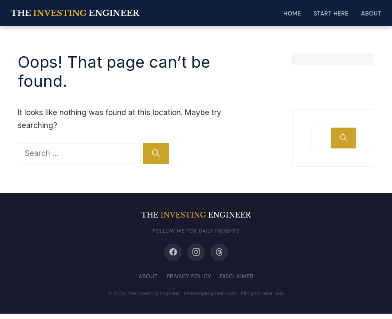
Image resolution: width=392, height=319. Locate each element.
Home (292, 13)
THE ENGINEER (75, 13)
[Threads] (219, 252)
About (371, 13)
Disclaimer (236, 276)
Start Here (331, 13)
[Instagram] (196, 252)
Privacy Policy (189, 276)
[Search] (156, 153)
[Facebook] (173, 252)
